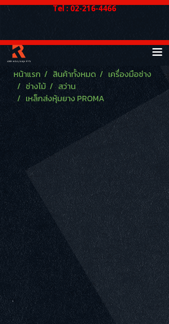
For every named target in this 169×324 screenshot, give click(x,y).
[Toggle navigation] (157, 53)
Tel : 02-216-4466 (84, 8)
